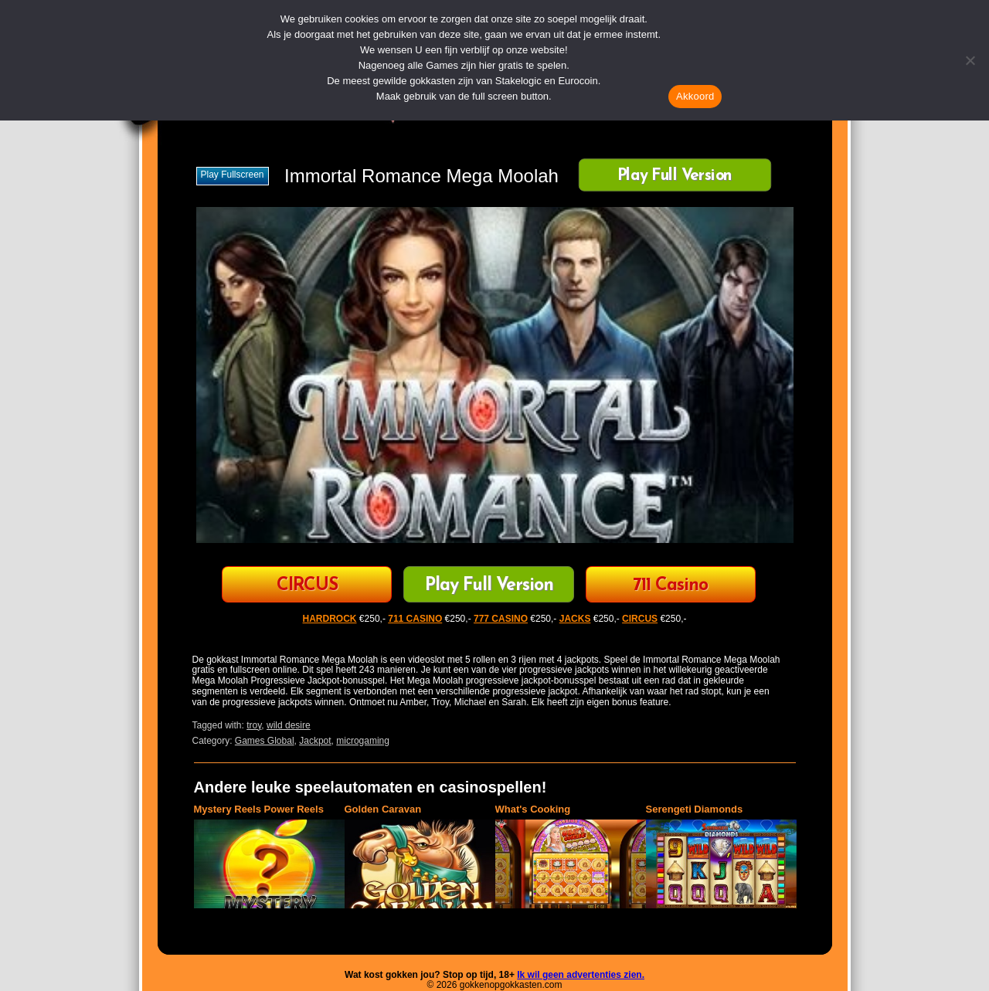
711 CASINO (415, 618)
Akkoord (695, 96)
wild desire (289, 725)
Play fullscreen (232, 174)
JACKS (575, 618)
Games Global (264, 740)
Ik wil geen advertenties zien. (580, 974)
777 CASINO (501, 618)
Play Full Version (674, 176)
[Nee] (969, 60)
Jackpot (315, 740)
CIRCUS (307, 586)
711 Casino (670, 586)
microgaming (362, 740)
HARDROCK (330, 618)
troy (253, 725)
